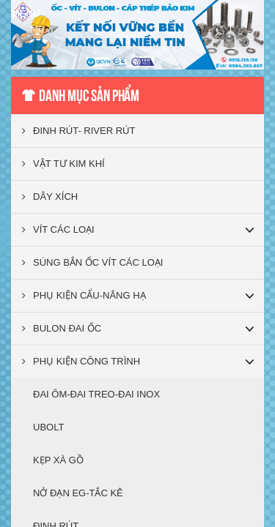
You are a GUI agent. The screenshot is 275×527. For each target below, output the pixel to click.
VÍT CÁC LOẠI (58, 229)
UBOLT (48, 427)
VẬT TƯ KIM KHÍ (63, 163)
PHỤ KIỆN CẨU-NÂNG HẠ (84, 295)
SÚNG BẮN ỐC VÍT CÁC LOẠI (92, 262)
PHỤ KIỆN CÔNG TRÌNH (81, 361)
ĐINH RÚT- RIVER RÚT (78, 130)
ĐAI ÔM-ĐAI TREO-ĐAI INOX (96, 394)
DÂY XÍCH (50, 196)
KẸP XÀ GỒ (58, 460)
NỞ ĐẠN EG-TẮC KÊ (78, 492)
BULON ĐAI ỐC (61, 328)
